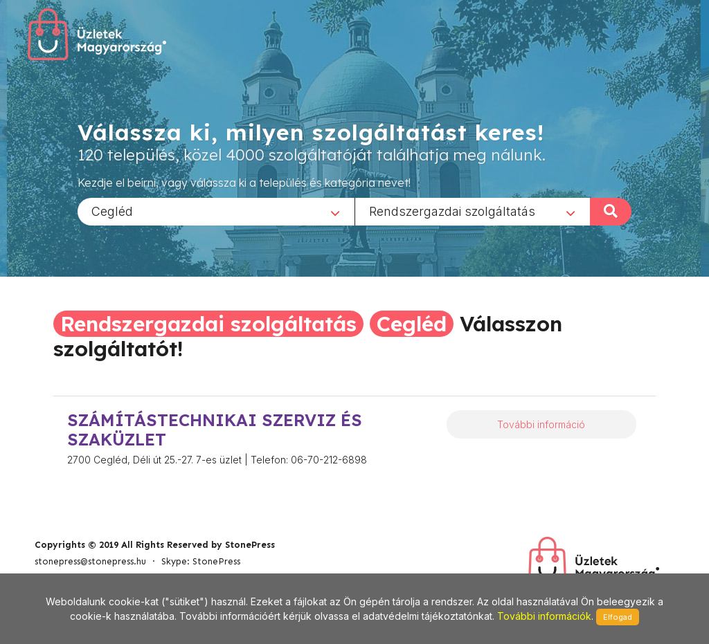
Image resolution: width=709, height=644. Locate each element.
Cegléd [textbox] (112, 210)
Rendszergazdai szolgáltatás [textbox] (452, 210)
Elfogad (617, 617)
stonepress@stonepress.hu (90, 561)
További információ (541, 424)
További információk (544, 616)
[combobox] (216, 211)
